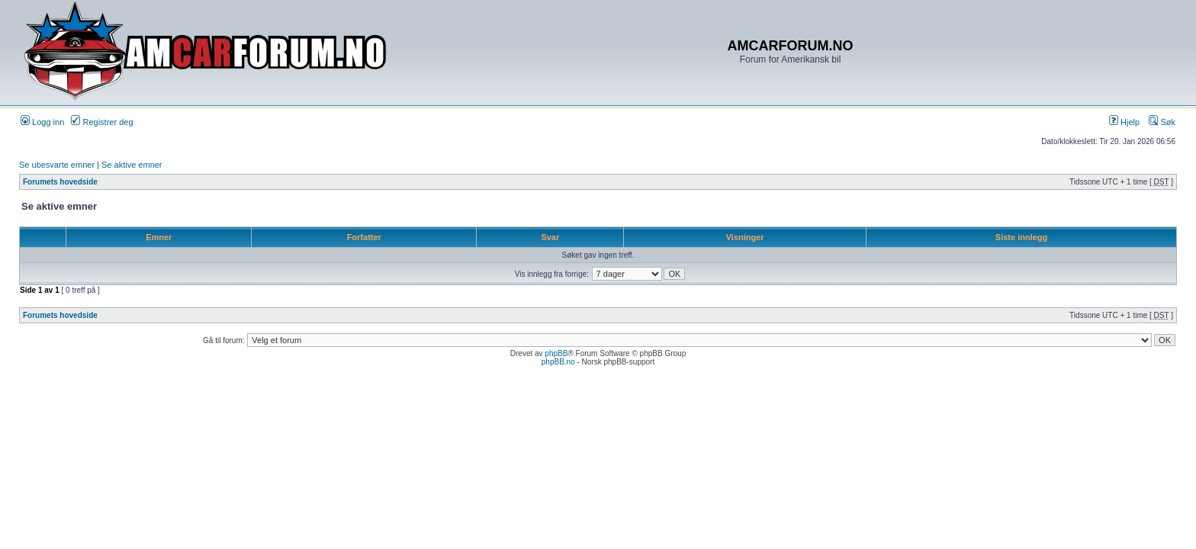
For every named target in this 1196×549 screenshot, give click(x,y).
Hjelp (1124, 122)
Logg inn (42, 122)
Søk (1162, 122)
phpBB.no (558, 362)
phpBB (556, 353)
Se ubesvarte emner (57, 164)
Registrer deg (102, 122)
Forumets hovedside (60, 182)
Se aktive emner (131, 164)
